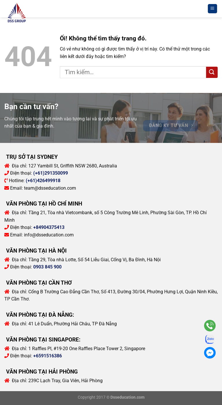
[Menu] (212, 9)
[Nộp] (212, 72)
